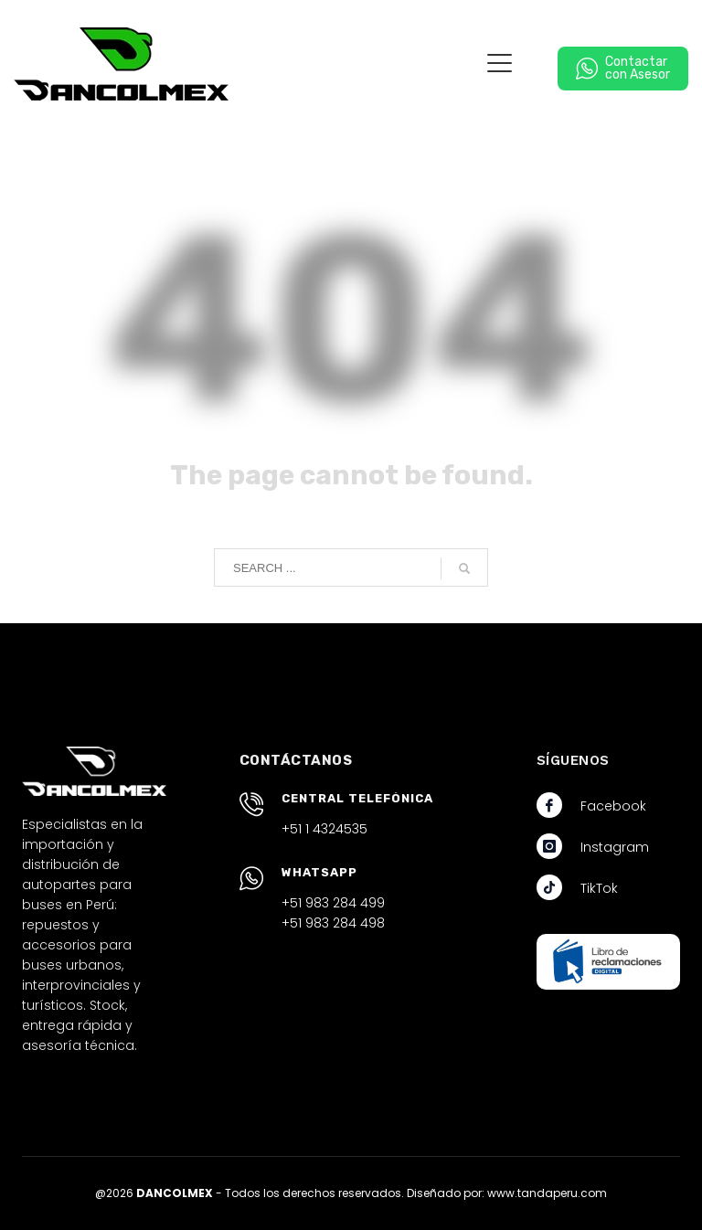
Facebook (613, 806)
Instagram (614, 847)
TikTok (599, 888)
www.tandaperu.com (547, 1193)
